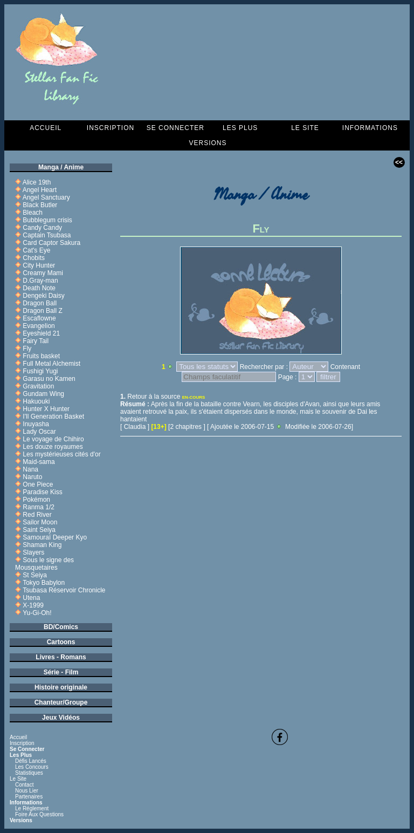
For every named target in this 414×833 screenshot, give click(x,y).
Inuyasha (36, 424)
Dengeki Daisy (43, 295)
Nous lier (26, 791)
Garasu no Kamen (49, 379)
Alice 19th (37, 182)
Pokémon (36, 499)
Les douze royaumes (52, 446)
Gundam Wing (43, 394)
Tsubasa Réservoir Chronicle (64, 590)
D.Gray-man (40, 280)
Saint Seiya (39, 530)
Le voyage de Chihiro (53, 439)
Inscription (110, 128)
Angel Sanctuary (46, 197)
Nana (30, 469)
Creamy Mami (43, 273)
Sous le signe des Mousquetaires (44, 563)
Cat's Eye (36, 250)
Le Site (305, 128)
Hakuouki (36, 401)
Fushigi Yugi (40, 371)
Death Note (39, 288)
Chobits (34, 258)
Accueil (45, 128)
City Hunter (39, 265)
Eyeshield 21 (41, 333)
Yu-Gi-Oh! (37, 613)
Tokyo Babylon (44, 582)
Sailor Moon (40, 522)
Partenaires (29, 797)
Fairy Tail (36, 341)
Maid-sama (38, 462)
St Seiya (35, 575)
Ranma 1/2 (38, 507)
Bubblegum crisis (47, 220)
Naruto (32, 477)
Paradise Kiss (42, 492)
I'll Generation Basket (53, 416)
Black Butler (40, 205)
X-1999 (33, 605)
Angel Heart (40, 190)
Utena (31, 598)
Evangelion (38, 326)
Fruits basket (41, 356)
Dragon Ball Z (42, 311)
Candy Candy (42, 227)
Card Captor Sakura (51, 243)
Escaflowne (39, 318)
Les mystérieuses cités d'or (61, 454)
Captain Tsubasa (47, 235)
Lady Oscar (39, 431)
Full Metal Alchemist (51, 363)
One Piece (38, 484)
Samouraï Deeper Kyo (55, 537)
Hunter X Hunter (46, 409)
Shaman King (42, 545)
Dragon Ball (40, 303)
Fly (27, 348)
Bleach (33, 212)
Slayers (33, 552)
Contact (24, 785)
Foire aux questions (39, 814)
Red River (37, 514)
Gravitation (38, 386)
